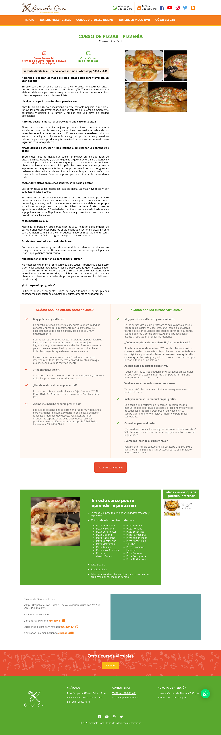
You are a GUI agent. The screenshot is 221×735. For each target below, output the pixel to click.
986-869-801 (67, 626)
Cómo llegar (165, 20)
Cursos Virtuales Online (94, 20)
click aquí (66, 633)
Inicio (29, 20)
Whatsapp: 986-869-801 (125, 697)
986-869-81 (54, 620)
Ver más (110, 665)
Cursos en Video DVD (134, 20)
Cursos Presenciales (55, 20)
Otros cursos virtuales (110, 469)
